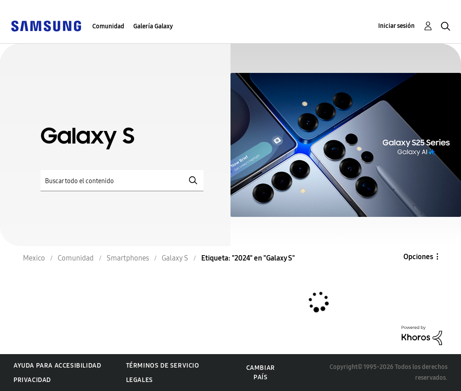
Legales (139, 380)
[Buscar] (122, 180)
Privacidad (32, 380)
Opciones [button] (418, 256)
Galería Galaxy (153, 26)
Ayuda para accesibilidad (57, 365)
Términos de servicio (162, 365)
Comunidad (108, 26)
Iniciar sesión (396, 26)
